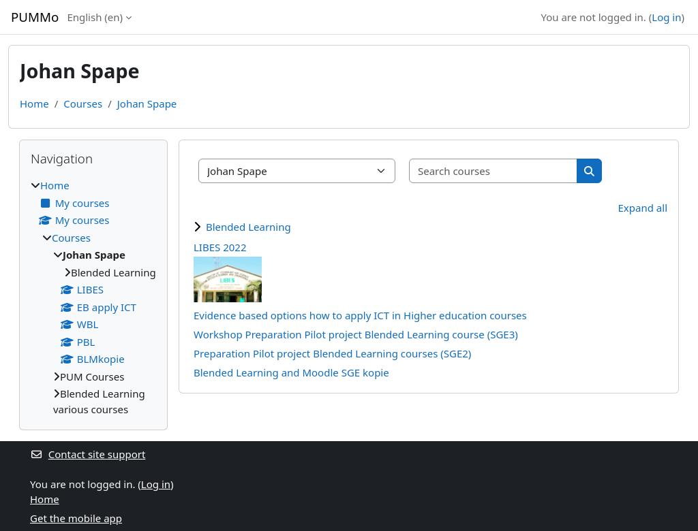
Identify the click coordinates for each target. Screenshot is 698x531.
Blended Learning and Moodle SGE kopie (291, 372)
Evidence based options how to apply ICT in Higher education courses (360, 315)
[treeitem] (93, 297)
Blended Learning (248, 227)
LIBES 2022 (220, 247)
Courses (82, 103)
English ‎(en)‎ (95, 17)
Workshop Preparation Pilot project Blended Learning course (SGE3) (356, 334)
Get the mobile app (76, 518)
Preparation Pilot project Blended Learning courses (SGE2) (332, 353)
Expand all (642, 207)
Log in (666, 17)
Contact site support (87, 454)
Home (34, 103)
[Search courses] (493, 171)
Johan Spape (147, 103)
